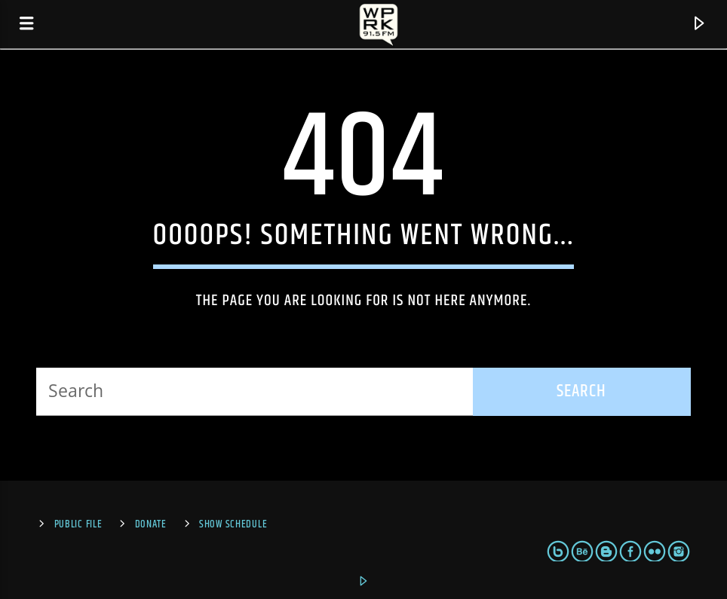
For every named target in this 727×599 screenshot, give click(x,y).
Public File (78, 524)
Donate (151, 524)
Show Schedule (233, 524)
